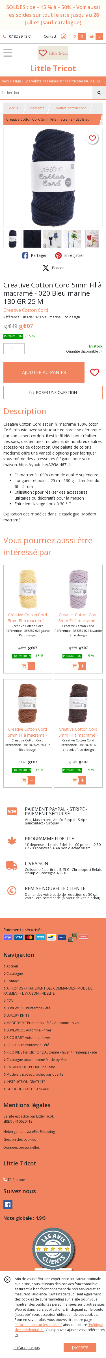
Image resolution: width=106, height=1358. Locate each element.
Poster (53, 268)
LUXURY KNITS (16, 1015)
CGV (8, 1000)
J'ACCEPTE (80, 1347)
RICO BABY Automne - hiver (26, 1037)
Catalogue (13, 973)
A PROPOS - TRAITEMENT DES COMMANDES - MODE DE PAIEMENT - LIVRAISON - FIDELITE (47, 991)
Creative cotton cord (69, 108)
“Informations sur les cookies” (38, 1324)
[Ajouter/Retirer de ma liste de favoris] (94, 372)
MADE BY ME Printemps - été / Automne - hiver (41, 1022)
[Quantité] (14, 349)
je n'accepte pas (27, 1347)
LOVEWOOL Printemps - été (26, 1008)
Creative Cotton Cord (25, 310)
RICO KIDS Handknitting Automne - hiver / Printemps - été (50, 1052)
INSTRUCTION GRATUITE (24, 1081)
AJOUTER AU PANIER (44, 372)
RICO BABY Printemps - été (26, 1045)
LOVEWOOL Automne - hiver (27, 1030)
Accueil (14, 108)
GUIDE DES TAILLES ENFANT (26, 1089)
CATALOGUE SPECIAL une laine (29, 1067)
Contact (50, 36)
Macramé (36, 108)
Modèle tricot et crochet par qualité (33, 1074)
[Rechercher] (99, 92)
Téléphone (14, 1179)
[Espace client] (63, 36)
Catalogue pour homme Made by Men (35, 1059)
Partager (34, 255)
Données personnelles (21, 1147)
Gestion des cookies (19, 1139)
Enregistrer (69, 255)
